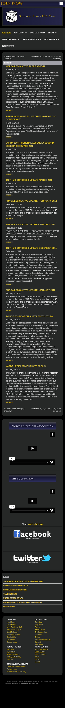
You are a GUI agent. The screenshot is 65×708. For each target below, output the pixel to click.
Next (55, 59)
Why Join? (39, 625)
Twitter (37, 637)
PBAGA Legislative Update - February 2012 (31, 201)
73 (49, 56)
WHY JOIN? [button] (20, 33)
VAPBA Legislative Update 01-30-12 (26, 366)
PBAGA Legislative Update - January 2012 (30, 290)
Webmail (10, 659)
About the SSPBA (41, 649)
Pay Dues (10, 649)
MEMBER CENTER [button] (32, 39)
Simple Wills (11, 637)
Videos (37, 662)
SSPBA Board (40, 652)
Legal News (11, 622)
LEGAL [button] (52, 33)
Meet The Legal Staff (14, 627)
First (33, 56)
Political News (12, 669)
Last (58, 59)
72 (46, 56)
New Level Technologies (29, 683)
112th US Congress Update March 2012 (29, 180)
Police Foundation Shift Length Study (29, 316)
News (37, 657)
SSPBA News (40, 630)
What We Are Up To (14, 630)
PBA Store (39, 644)
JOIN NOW (6, 33)
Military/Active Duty (14, 657)
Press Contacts (40, 654)
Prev (37, 56)
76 (57, 56)
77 (60, 56)
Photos (37, 659)
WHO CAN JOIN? (37, 33)
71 (43, 56)
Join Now (38, 622)
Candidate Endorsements (16, 667)
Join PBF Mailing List (42, 640)
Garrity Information (13, 635)
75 (54, 56)
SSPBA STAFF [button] (9, 46)
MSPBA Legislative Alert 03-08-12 (25, 66)
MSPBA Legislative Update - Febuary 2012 (30, 224)
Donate (37, 627)
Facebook (38, 635)
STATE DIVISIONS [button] (10, 39)
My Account (11, 652)
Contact (38, 642)
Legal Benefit (11, 625)
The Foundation (41, 632)
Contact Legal (12, 642)
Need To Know (12, 632)
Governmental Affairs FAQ (16, 672)
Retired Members (13, 654)
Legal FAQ (10, 640)
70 (40, 56)
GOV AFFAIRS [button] (51, 39)
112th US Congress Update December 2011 (31, 248)
